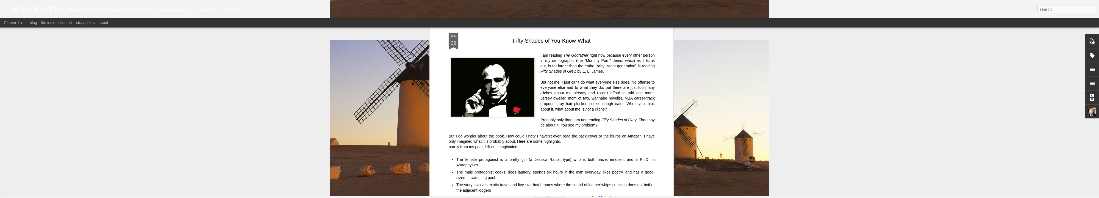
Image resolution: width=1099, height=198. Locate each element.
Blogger (600, 195)
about (103, 22)
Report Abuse (616, 195)
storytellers (85, 22)
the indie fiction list (57, 22)
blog (33, 22)
